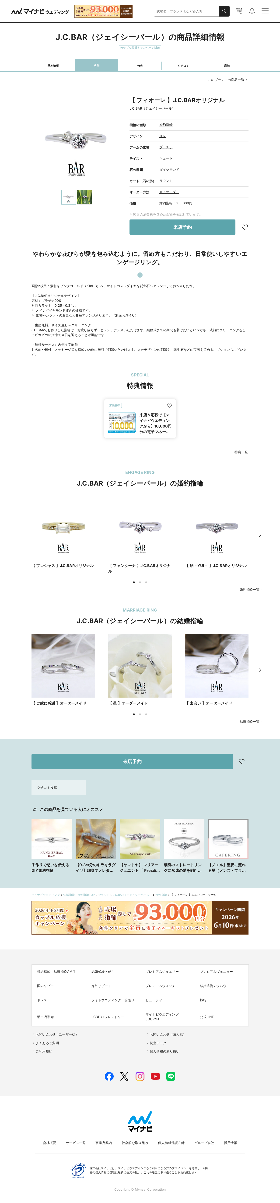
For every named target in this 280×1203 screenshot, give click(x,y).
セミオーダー (169, 192)
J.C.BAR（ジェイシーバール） (132, 891)
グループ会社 (204, 1139)
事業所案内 (103, 1139)
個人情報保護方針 (171, 1139)
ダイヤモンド (169, 169)
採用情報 (230, 1139)
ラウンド (166, 181)
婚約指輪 (166, 125)
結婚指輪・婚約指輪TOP (79, 891)
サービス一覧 (76, 1139)
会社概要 (49, 1139)
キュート (166, 158)
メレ (162, 136)
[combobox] (186, 11)
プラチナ (166, 147)
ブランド (104, 891)
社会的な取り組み (135, 1139)
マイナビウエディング (46, 891)
